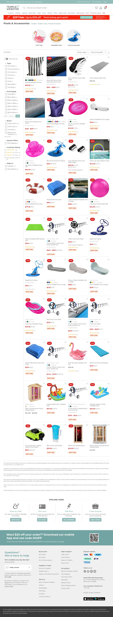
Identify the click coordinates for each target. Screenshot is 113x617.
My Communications (45, 560)
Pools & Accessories (54, 24)
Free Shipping (65, 574)
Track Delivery (96, 2)
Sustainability (43, 588)
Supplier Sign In (44, 571)
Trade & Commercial (83, 2)
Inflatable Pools (56, 45)
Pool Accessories (74, 45)
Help (105, 2)
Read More (95, 520)
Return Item (65, 563)
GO (18, 116)
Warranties (64, 580)
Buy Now (42, 520)
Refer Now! (38, 2)
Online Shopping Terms (68, 585)
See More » (7, 136)
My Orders (42, 557)
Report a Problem (66, 560)
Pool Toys (39, 45)
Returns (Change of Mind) (69, 571)
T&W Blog (42, 591)
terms (62, 541)
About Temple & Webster (47, 582)
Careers (41, 585)
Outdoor (34, 24)
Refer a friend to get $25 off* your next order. (24, 2)
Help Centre (65, 554)
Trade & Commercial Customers (49, 574)
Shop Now (16, 520)
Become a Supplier (45, 568)
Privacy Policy (9, 586)
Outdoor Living (42, 24)
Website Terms (66, 582)
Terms (7, 582)
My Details (42, 554)
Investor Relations (44, 596)
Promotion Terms (66, 577)
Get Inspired (69, 520)
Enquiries (42, 594)
